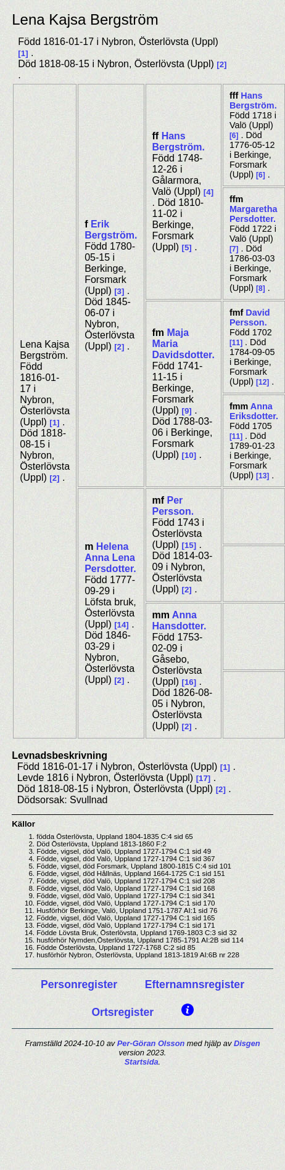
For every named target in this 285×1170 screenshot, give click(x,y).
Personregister (79, 984)
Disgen (247, 1043)
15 (189, 545)
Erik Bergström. (111, 229)
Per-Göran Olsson (151, 1043)
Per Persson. (173, 506)
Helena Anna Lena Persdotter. (110, 557)
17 (203, 778)
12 (262, 382)
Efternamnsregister (194, 984)
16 (189, 682)
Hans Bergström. (178, 141)
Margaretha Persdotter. (253, 214)
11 (236, 342)
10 (189, 455)
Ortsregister (122, 1012)
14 (121, 624)
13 (262, 476)
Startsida (142, 1061)
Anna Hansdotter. (179, 620)
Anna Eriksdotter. (253, 411)
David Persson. (249, 317)
